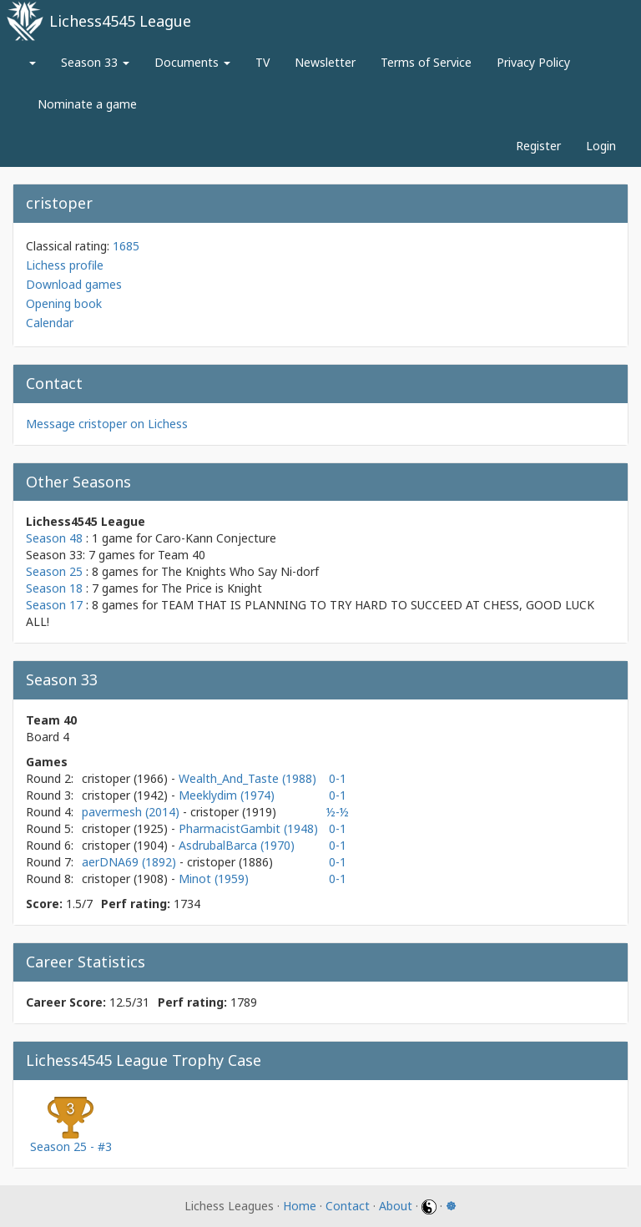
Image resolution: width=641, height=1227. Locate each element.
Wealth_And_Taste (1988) (247, 778)
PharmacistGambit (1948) (248, 828)
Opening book (64, 303)
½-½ (337, 812)
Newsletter (325, 62)
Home (299, 1206)
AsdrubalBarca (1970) (237, 845)
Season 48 (54, 538)
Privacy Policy (533, 62)
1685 (126, 246)
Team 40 (181, 555)
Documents (192, 62)
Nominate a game (87, 104)
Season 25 (54, 571)
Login (601, 146)
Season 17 (54, 605)
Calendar (49, 323)
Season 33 (95, 62)
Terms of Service (426, 62)
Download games (74, 284)
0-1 (337, 778)
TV (262, 62)
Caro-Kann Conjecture (215, 538)
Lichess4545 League (120, 21)
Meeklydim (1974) (227, 795)
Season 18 (54, 588)
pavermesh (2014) (132, 812)
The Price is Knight (211, 588)
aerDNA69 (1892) (130, 862)
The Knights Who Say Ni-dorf (240, 571)
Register (538, 146)
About (395, 1206)
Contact (348, 1206)
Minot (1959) (214, 878)
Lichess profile (64, 265)
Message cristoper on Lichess (107, 424)
